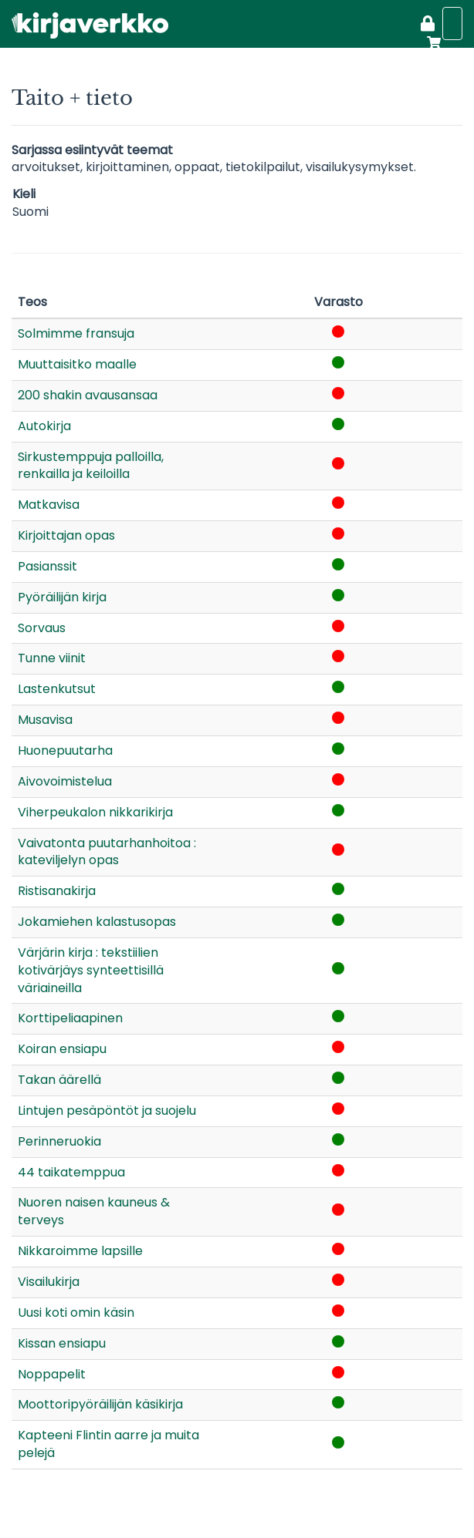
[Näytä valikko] (452, 23)
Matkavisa (49, 504)
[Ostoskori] (431, 42)
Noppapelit (52, 1374)
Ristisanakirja (57, 891)
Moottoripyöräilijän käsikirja (100, 1404)
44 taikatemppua (71, 1172)
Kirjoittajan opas (66, 535)
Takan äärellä (59, 1080)
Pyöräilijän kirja (62, 597)
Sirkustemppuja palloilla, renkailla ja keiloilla (91, 465)
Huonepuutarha (65, 750)
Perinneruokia (59, 1141)
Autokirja (44, 426)
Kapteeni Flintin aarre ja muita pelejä (108, 1444)
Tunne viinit (52, 658)
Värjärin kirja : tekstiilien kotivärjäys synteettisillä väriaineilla (91, 970)
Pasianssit (47, 566)
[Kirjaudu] (428, 25)
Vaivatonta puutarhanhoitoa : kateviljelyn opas (107, 852)
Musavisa (45, 720)
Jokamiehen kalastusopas (97, 922)
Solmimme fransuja (76, 333)
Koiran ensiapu (62, 1049)
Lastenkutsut (57, 689)
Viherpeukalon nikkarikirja (95, 812)
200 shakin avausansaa (87, 395)
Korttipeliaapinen (70, 1018)
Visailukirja (49, 1282)
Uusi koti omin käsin (76, 1312)
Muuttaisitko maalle (77, 364)
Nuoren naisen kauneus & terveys (94, 1211)
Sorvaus (42, 628)
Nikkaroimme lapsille (80, 1251)
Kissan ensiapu (62, 1343)
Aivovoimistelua (65, 781)
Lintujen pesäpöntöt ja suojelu (107, 1110)
